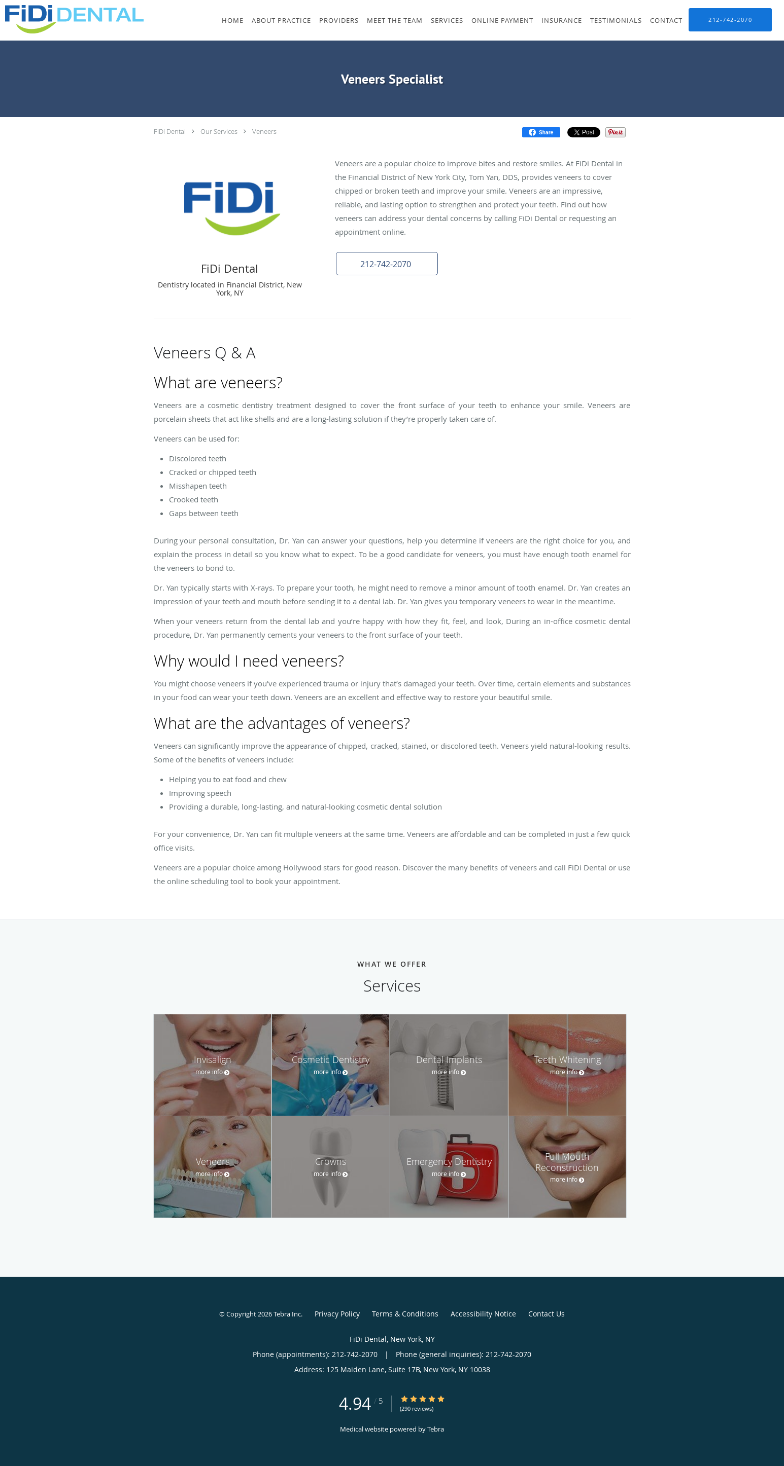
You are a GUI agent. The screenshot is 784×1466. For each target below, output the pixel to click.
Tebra (435, 1429)
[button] (386, 263)
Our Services (218, 131)
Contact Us (546, 1313)
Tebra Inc (287, 1313)
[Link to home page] (72, 19)
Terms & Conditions (405, 1313)
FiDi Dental (170, 131)
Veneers (264, 131)
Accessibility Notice (483, 1313)
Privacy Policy (337, 1313)
